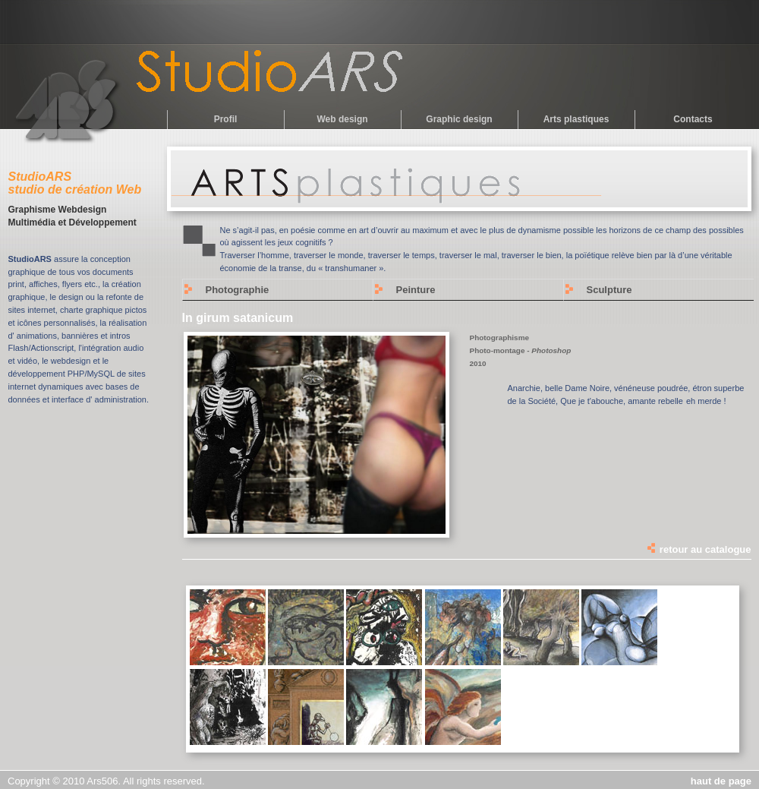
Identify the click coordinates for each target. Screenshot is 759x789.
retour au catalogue (698, 549)
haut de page (721, 781)
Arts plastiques (576, 119)
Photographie (237, 289)
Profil (226, 119)
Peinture (416, 289)
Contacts (692, 119)
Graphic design (459, 119)
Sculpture (609, 289)
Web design (342, 119)
